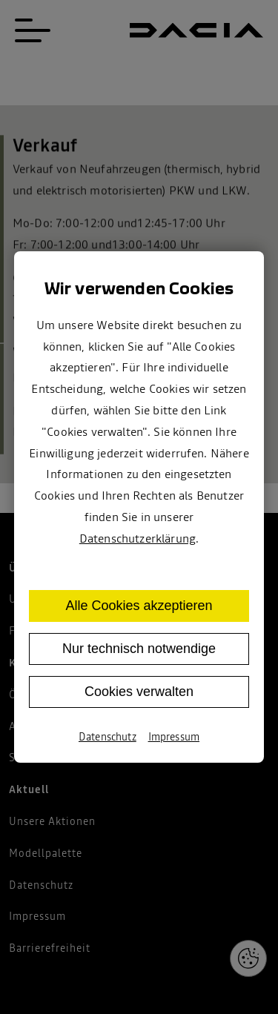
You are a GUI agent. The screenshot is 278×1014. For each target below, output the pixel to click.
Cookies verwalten (139, 691)
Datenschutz (107, 736)
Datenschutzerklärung (137, 538)
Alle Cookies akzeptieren (138, 605)
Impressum (173, 736)
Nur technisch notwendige (139, 648)
